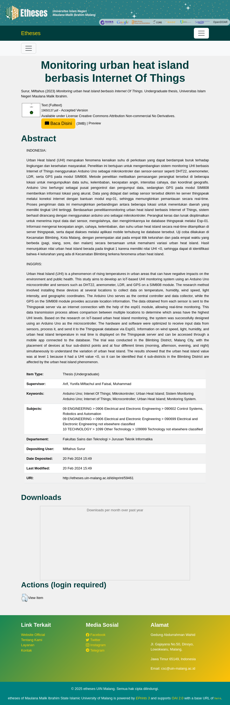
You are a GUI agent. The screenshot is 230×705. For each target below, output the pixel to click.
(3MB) (64, 123)
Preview (95, 123)
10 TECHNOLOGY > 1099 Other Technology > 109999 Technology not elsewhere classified (132, 429)
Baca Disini (58, 123)
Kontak (26, 650)
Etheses (30, 33)
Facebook (96, 635)
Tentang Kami (31, 640)
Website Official (33, 635)
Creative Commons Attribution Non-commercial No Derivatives (126, 116)
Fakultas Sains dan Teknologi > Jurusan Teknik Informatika (108, 439)
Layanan (27, 645)
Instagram (96, 645)
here (217, 698)
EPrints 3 (143, 698)
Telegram (95, 650)
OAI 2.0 (177, 698)
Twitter (93, 640)
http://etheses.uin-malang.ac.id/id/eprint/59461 (98, 478)
